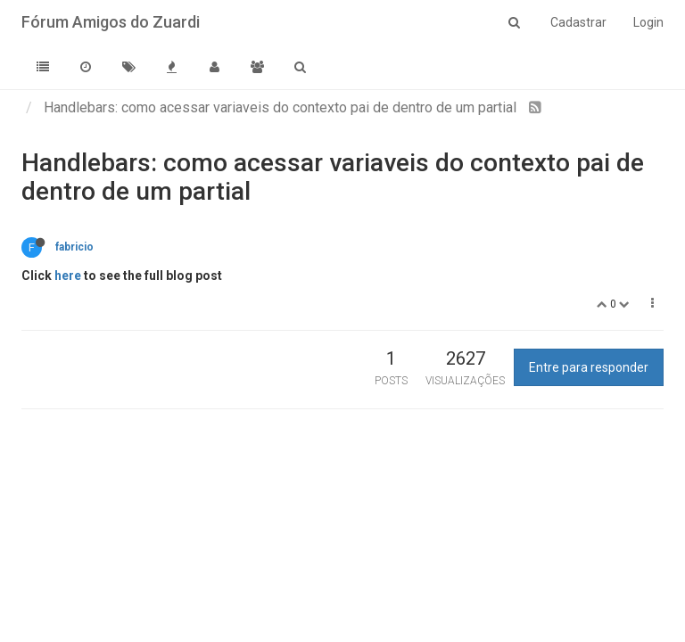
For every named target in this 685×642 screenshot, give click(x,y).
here (67, 275)
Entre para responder (588, 367)
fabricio (74, 247)
